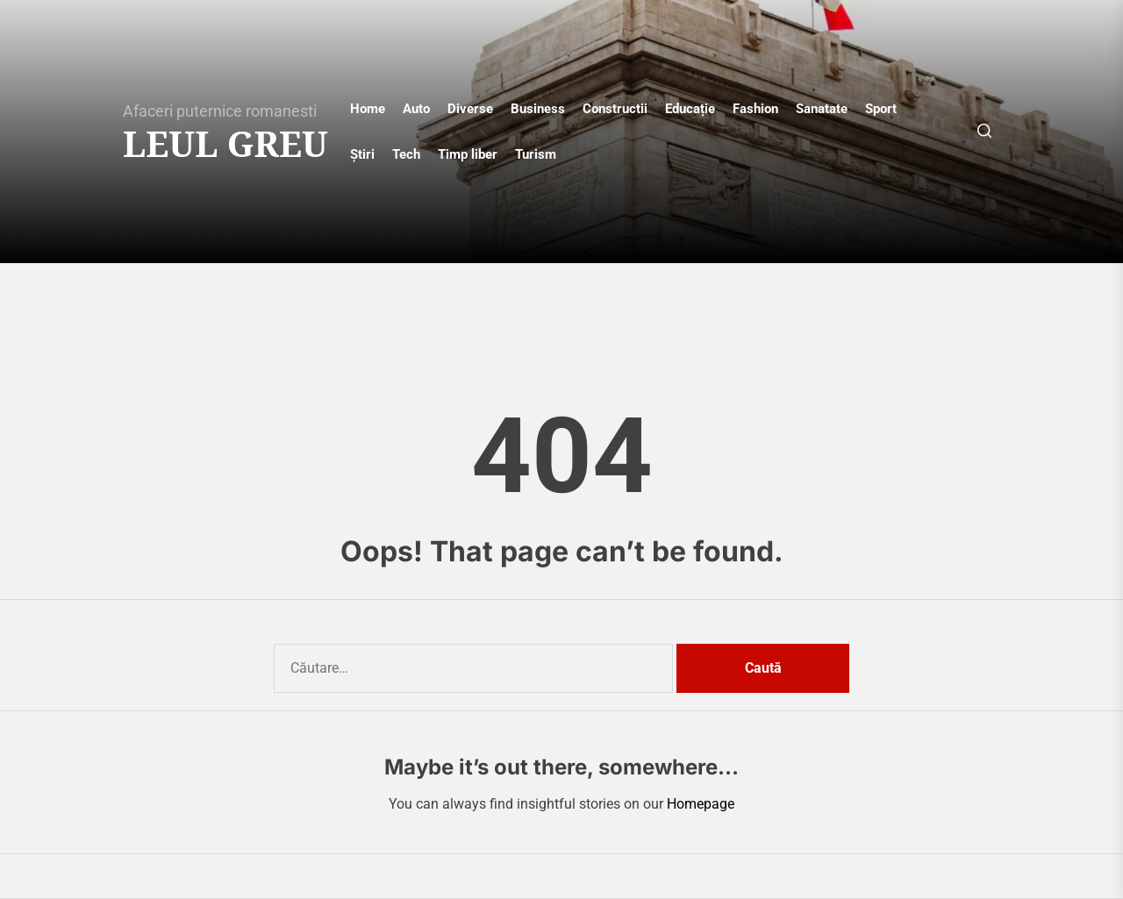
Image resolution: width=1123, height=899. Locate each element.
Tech (406, 154)
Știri (362, 154)
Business (538, 109)
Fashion (755, 109)
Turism (535, 154)
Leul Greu (225, 144)
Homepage (700, 804)
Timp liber (467, 154)
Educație (690, 109)
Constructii (615, 109)
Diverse (470, 109)
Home (367, 109)
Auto (416, 109)
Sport (881, 109)
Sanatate (822, 109)
